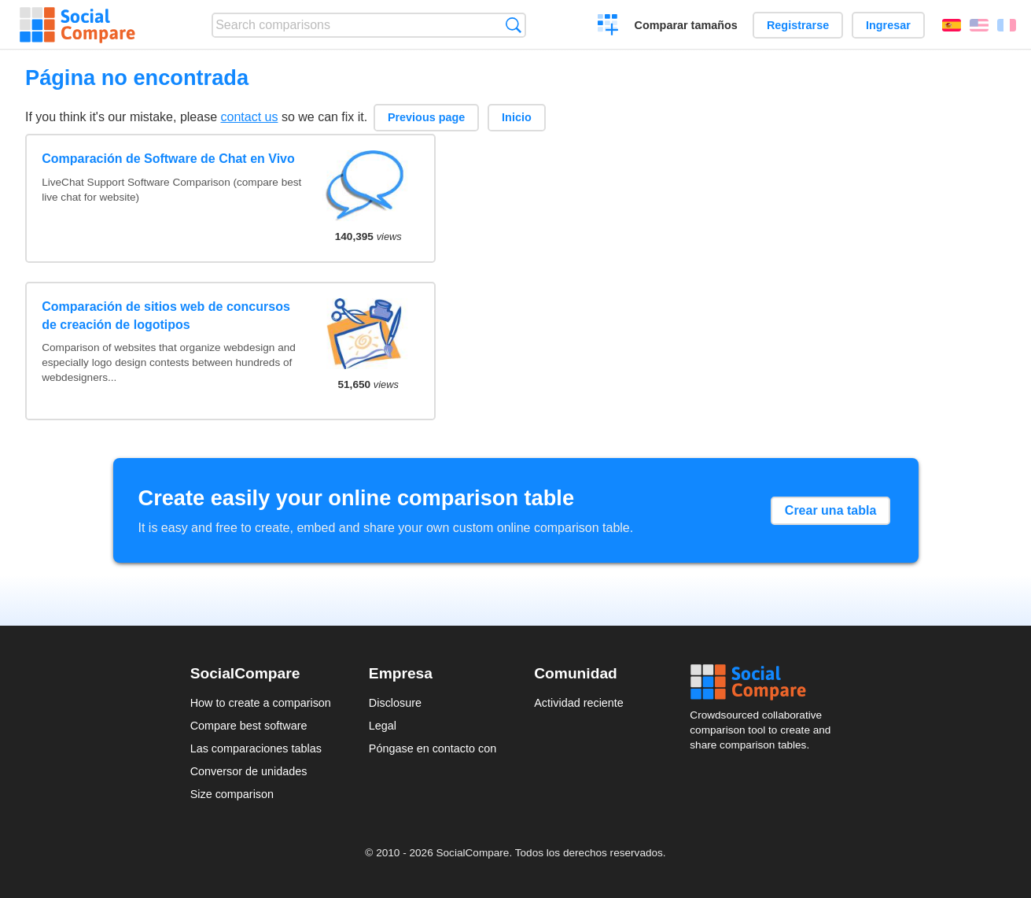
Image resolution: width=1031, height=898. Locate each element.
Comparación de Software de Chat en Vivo (168, 158)
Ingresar (888, 25)
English (979, 25)
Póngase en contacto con (432, 748)
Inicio (517, 117)
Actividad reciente (579, 703)
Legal (382, 725)
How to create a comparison (260, 703)
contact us (249, 117)
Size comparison (232, 794)
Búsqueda (513, 24)
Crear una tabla (830, 510)
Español (951, 25)
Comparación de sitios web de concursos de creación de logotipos (166, 315)
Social (765, 682)
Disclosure (395, 703)
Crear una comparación (608, 26)
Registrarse (798, 25)
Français (1006, 25)
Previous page (426, 117)
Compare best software (248, 725)
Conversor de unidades (248, 771)
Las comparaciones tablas (256, 748)
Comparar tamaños (686, 25)
